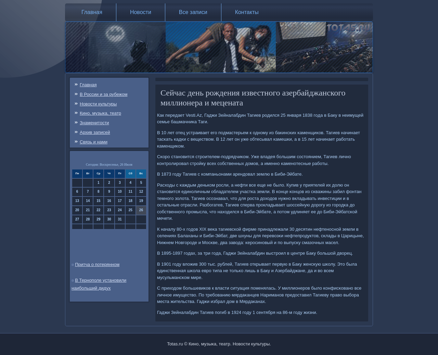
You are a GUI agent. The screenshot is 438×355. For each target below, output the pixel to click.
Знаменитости (94, 122)
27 (77, 219)
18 (130, 201)
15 (98, 201)
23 (109, 210)
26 (141, 210)
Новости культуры (98, 103)
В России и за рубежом (103, 94)
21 (88, 210)
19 (141, 201)
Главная (91, 12)
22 (98, 210)
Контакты (247, 12)
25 (130, 210)
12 (141, 191)
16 (109, 201)
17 (120, 201)
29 (98, 219)
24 (120, 210)
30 (109, 219)
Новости (140, 12)
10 (120, 191)
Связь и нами (93, 141)
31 (120, 219)
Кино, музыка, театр (100, 113)
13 (77, 201)
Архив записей (95, 132)
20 (77, 210)
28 (88, 219)
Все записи (193, 12)
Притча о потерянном (97, 264)
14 (88, 201)
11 (130, 191)
